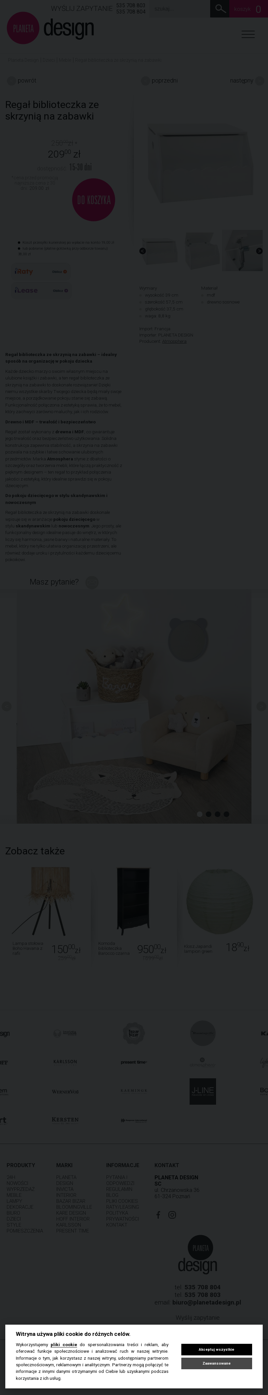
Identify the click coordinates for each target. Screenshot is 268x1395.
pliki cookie (64, 1344)
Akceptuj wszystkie (216, 1349)
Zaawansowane (216, 1363)
